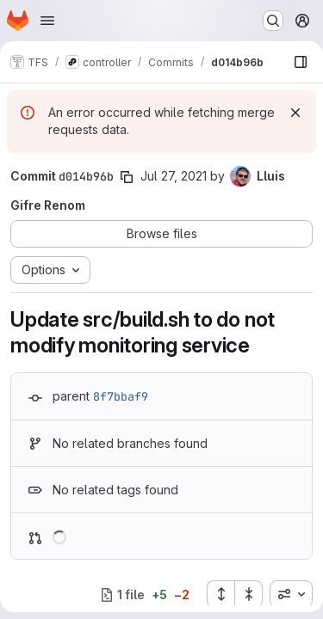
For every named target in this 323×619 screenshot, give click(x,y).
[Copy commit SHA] (126, 177)
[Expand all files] (220, 594)
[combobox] (291, 594)
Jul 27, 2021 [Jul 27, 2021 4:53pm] (173, 176)
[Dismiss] (295, 112)
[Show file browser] (300, 62)
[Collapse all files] (249, 594)
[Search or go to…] (273, 20)
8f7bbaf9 (120, 396)
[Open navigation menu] (47, 20)
